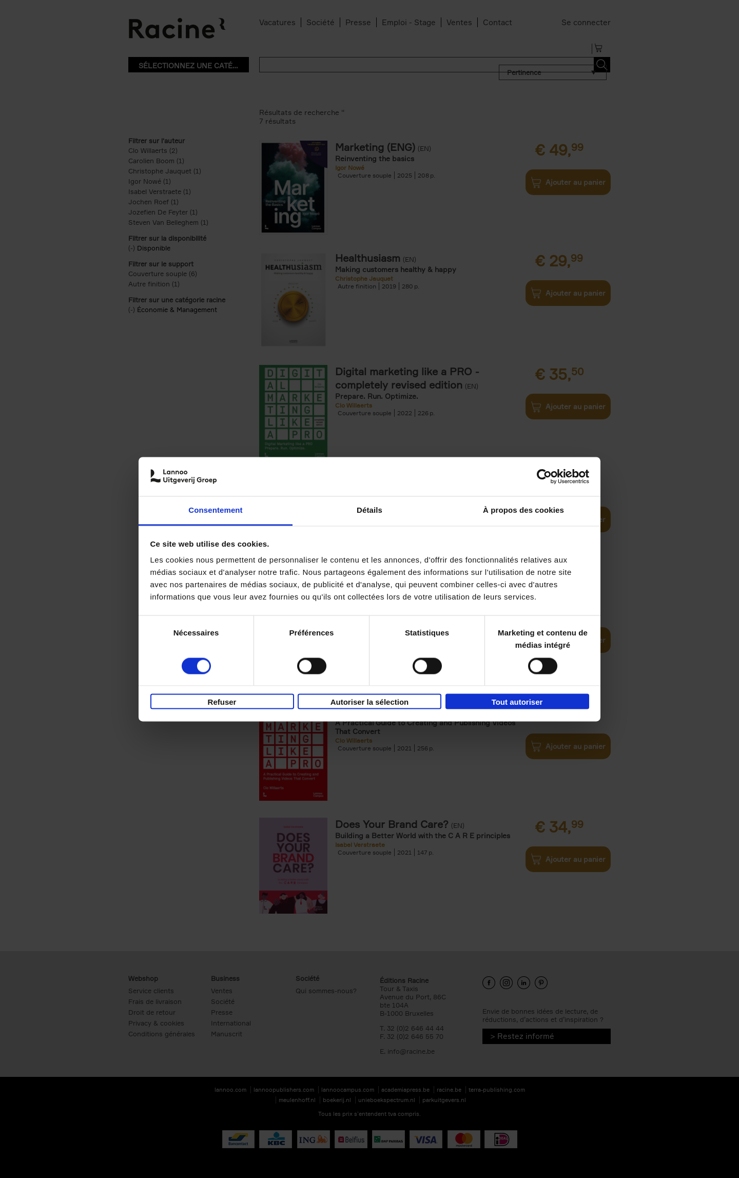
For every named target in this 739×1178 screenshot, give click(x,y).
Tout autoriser (517, 702)
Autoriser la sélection (369, 702)
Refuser (222, 702)
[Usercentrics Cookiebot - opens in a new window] (544, 476)
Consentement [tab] (215, 510)
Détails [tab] (369, 510)
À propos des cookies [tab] (523, 510)
